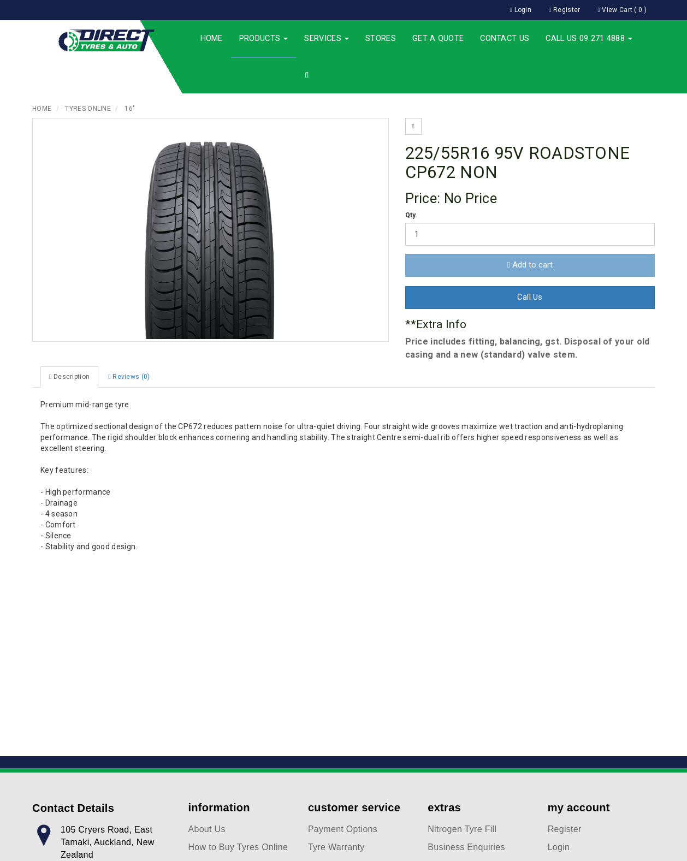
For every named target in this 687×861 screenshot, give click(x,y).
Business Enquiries (466, 847)
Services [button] (326, 38)
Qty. (411, 215)
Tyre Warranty (336, 847)
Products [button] (263, 38)
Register (565, 829)
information (219, 807)
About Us (207, 829)
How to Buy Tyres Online (238, 847)
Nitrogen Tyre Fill (462, 829)
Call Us (530, 297)
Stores (380, 38)
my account (579, 807)
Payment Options (342, 829)
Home (211, 38)
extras (444, 807)
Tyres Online (88, 108)
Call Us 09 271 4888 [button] (589, 38)
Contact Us (504, 38)
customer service (354, 807)
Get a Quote (438, 38)
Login (559, 847)
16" (130, 108)
